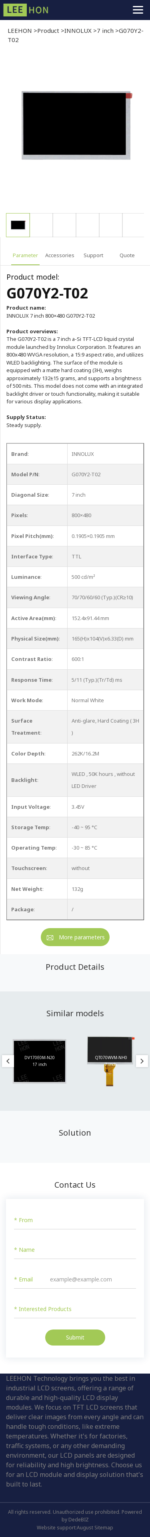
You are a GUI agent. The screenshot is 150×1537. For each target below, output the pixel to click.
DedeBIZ (78, 1519)
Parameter (25, 255)
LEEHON (20, 30)
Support (93, 255)
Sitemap (103, 1527)
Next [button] (142, 1061)
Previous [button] (8, 1061)
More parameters (82, 937)
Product (48, 30)
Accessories (59, 255)
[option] (75, 132)
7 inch (105, 30)
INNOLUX (78, 30)
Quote (127, 255)
